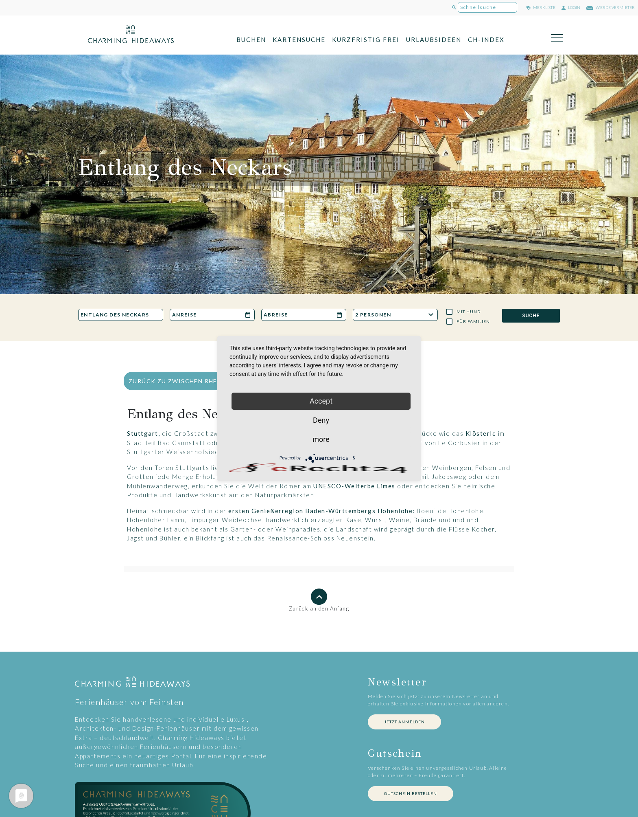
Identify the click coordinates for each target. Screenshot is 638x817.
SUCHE (531, 315)
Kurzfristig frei (366, 39)
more (321, 439)
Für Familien (473, 321)
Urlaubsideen (433, 39)
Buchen (251, 39)
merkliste (541, 7)
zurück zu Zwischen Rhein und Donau (197, 381)
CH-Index (486, 39)
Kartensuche (299, 39)
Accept (321, 401)
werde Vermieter (610, 7)
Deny (321, 420)
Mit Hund (469, 311)
